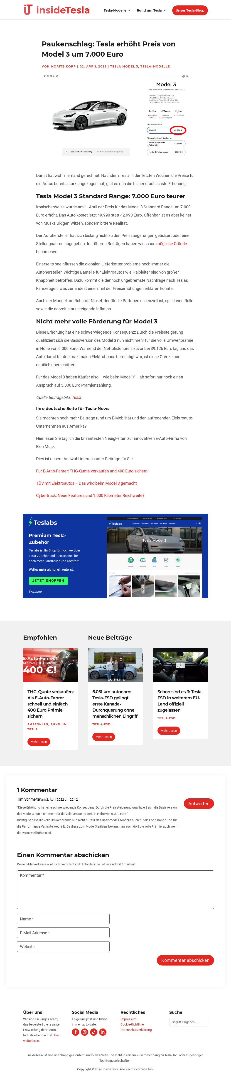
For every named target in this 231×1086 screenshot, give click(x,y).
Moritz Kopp (63, 66)
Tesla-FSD (101, 724)
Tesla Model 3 (124, 66)
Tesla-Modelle (115, 10)
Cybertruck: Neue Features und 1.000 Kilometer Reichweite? (90, 495)
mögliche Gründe (171, 243)
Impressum (128, 1019)
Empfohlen (37, 724)
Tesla (76, 397)
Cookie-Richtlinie (132, 1024)
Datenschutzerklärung (136, 1030)
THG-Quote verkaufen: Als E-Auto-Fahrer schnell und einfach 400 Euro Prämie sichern (50, 704)
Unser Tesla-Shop (190, 10)
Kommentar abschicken (185, 960)
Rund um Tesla (149, 10)
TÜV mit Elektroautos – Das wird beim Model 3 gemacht (86, 483)
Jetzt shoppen (48, 581)
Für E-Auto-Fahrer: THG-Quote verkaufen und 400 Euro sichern (91, 471)
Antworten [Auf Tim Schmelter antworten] (198, 803)
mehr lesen (39, 742)
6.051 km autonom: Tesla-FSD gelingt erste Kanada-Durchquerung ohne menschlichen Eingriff (114, 704)
